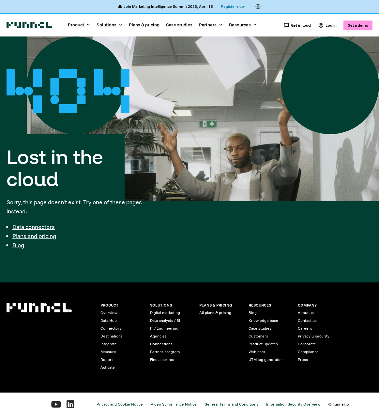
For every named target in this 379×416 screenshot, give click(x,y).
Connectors (110, 328)
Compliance (308, 351)
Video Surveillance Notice (174, 404)
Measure (108, 351)
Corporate (307, 343)
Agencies (158, 336)
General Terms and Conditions (231, 404)
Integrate (108, 343)
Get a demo (358, 25)
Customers (258, 336)
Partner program (165, 351)
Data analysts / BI (165, 320)
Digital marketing (165, 312)
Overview (108, 312)
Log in (327, 25)
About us (306, 312)
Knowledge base (263, 320)
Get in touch (298, 25)
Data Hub (108, 320)
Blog (18, 245)
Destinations (111, 336)
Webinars (257, 351)
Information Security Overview (293, 404)
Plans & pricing (144, 25)
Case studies (179, 25)
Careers (305, 328)
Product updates (263, 343)
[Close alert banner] (258, 6)
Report (106, 359)
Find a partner (162, 359)
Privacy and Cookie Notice (120, 404)
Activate (107, 367)
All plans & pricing (215, 312)
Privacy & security (313, 336)
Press (303, 359)
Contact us (307, 320)
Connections (161, 343)
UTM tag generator (265, 359)
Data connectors (33, 227)
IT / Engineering (164, 328)
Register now (233, 6)
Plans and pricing (34, 236)
